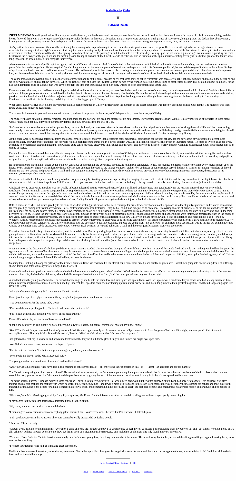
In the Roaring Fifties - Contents (114, 463)
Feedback (148, 471)
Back (86, 471)
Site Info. (135, 471)
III (134, 463)
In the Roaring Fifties (118, 10)
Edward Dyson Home (117, 471)
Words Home (98, 471)
